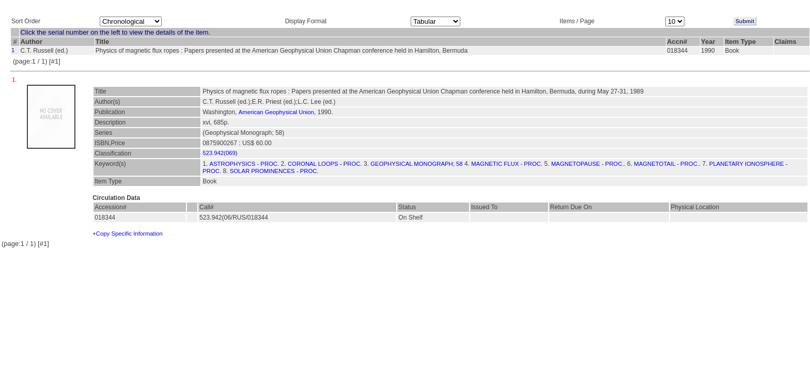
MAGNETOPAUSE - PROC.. (588, 164)
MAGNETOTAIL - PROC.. (667, 164)
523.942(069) (219, 153)
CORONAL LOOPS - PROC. (325, 164)
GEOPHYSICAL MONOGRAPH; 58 (416, 164)
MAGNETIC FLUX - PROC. (506, 164)
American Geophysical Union (276, 112)
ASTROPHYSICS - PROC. (244, 164)
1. (15, 79)
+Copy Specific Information (127, 233)
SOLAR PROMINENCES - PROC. (274, 171)
